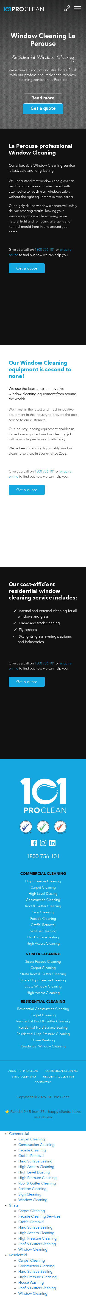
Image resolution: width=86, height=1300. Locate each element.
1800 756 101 (45, 249)
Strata (13, 1205)
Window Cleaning (32, 1199)
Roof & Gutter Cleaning (43, 906)
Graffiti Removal (43, 925)
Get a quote (43, 109)
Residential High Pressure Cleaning (43, 1034)
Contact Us (43, 1082)
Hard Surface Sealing (43, 937)
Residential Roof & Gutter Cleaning (43, 1021)
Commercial (19, 1133)
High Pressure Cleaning (43, 881)
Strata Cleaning (24, 1076)
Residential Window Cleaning (43, 1046)
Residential (18, 1255)
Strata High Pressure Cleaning (43, 980)
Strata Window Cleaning (43, 986)
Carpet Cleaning (43, 887)
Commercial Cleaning (61, 1071)
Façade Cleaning (32, 1150)
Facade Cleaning (43, 918)
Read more (43, 98)
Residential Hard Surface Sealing (43, 1027)
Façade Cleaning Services (39, 1216)
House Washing (43, 1040)
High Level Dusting (43, 893)
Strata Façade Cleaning (43, 961)
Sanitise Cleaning (43, 931)
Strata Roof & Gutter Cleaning (43, 974)
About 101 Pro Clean (23, 1071)
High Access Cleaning (43, 943)
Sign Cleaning (43, 912)
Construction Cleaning (43, 900)
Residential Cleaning (58, 1076)
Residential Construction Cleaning (43, 1009)
